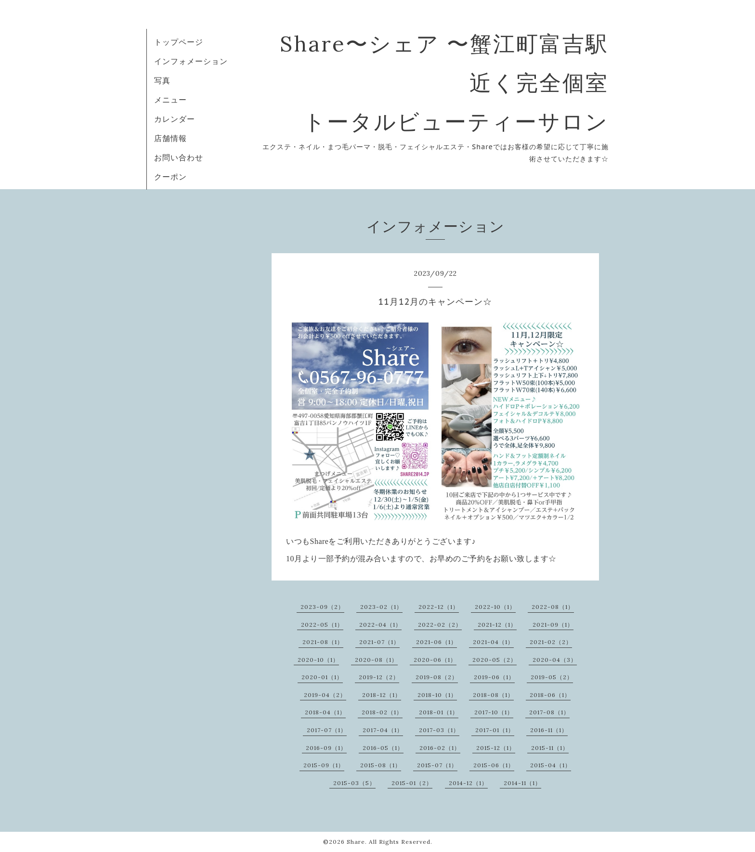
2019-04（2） (325, 694)
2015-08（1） (380, 765)
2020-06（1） (435, 659)
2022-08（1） (553, 606)
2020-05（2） (494, 659)
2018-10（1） (437, 694)
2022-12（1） (438, 606)
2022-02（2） (440, 624)
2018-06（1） (550, 694)
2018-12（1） (381, 694)
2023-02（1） (381, 606)
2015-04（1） (550, 765)
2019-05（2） (552, 677)
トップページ (178, 42)
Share (356, 841)
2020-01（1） (322, 677)
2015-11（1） (550, 747)
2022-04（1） (380, 624)
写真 (162, 80)
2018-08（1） (493, 694)
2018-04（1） (325, 712)
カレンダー (174, 119)
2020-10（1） (318, 659)
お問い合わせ (178, 157)
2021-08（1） (322, 641)
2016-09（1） (326, 747)
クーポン (170, 176)
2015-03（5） (354, 783)
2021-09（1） (553, 624)
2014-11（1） (522, 783)
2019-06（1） (494, 677)
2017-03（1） (439, 730)
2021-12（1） (497, 624)
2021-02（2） (551, 641)
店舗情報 (170, 138)
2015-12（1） (495, 747)
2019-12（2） (379, 677)
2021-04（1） (493, 641)
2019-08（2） (437, 677)
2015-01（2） (411, 783)
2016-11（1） (549, 730)
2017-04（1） (383, 730)
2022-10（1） (495, 606)
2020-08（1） (376, 659)
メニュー (170, 99)
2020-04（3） (555, 659)
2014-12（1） (468, 783)
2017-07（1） (327, 730)
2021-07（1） (379, 641)
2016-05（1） (383, 747)
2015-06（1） (493, 765)
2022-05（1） (322, 624)
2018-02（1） (382, 712)
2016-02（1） (439, 747)
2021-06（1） (436, 641)
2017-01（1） (494, 730)
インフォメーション (191, 61)
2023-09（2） (322, 606)
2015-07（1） (437, 765)
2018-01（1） (438, 712)
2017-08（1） (549, 712)
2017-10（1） (493, 712)
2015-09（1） (323, 765)
